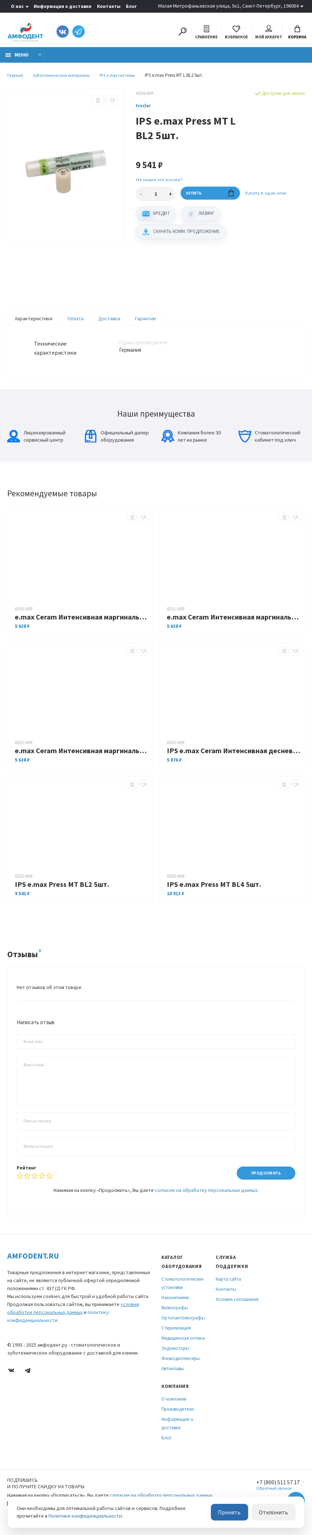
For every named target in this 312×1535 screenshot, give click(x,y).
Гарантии (145, 322)
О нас (17, 6)
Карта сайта (228, 1286)
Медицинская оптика (183, 1345)
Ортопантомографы (183, 1325)
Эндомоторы (175, 1355)
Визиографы (174, 1315)
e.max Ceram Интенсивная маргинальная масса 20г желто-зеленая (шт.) (81, 623)
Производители (177, 1416)
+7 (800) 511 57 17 (274, 1489)
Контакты (109, 6)
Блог (131, 6)
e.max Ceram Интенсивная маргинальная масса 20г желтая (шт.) (233, 623)
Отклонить (276, 1513)
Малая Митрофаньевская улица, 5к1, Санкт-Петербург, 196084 (228, 6)
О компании (173, 1406)
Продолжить (263, 1179)
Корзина (297, 33)
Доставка (109, 322)
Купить (210, 199)
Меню (17, 59)
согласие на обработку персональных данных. (206, 1197)
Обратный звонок (268, 1496)
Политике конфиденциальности (85, 1516)
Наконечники (175, 1305)
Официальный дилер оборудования (116, 442)
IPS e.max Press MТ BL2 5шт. (62, 890)
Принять (238, 1513)
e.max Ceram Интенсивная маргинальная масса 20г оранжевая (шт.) (81, 756)
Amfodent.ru (33, 1263)
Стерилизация (176, 1335)
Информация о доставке (63, 6)
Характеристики (33, 322)
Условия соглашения (237, 1307)
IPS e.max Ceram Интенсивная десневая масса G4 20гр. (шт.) (233, 756)
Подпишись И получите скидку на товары (46, 1490)
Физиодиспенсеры (180, 1366)
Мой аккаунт (268, 33)
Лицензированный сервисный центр (36, 442)
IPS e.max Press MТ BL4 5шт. (214, 890)
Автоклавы (172, 1376)
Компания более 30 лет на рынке (191, 442)
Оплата (75, 322)
